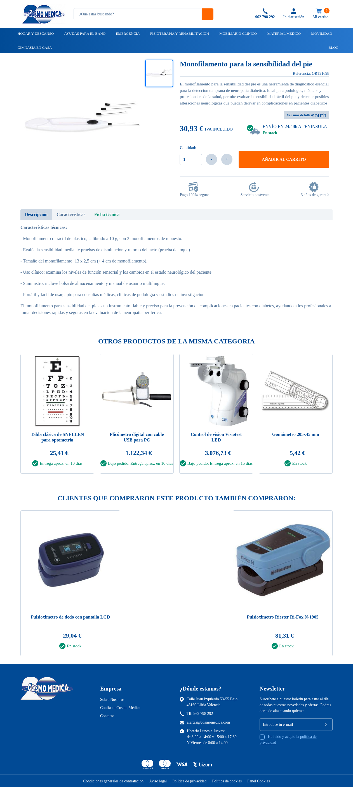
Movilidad (321, 33)
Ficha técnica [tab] (106, 214)
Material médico (283, 33)
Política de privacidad (189, 782)
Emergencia (127, 33)
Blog (331, 47)
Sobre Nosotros (112, 700)
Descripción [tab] (36, 214)
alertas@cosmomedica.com (208, 723)
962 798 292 (203, 714)
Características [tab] (71, 214)
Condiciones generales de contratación (113, 782)
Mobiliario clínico (237, 33)
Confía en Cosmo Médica (120, 708)
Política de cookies (227, 782)
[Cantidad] (191, 159)
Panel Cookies (258, 782)
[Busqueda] (137, 14)
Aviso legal (158, 782)
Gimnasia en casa (34, 47)
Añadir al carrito (284, 159)
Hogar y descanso (35, 33)
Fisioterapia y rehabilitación (179, 33)
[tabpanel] (57, 415)
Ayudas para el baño (84, 33)
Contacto (107, 717)
